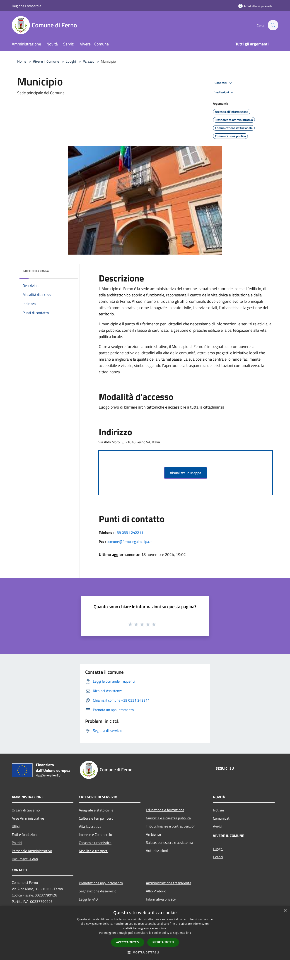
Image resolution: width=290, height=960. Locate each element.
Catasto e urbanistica (95, 842)
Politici (17, 842)
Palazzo (88, 61)
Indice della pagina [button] (36, 271)
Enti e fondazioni (25, 834)
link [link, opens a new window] (188, 933)
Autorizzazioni (157, 850)
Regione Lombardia (26, 6)
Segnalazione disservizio (97, 891)
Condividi (224, 83)
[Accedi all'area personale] (255, 6)
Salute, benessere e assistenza (169, 842)
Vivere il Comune (46, 61)
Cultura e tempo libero (96, 818)
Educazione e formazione (165, 810)
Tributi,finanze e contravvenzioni (171, 826)
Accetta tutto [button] (127, 942)
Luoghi (71, 61)
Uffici (16, 826)
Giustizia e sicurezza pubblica (168, 818)
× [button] (285, 911)
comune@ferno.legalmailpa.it (129, 541)
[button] (145, 952)
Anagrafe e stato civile (96, 810)
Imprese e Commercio (95, 834)
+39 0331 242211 (129, 532)
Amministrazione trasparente (168, 883)
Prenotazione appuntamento (101, 883)
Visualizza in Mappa (185, 472)
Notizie (218, 810)
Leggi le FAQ (88, 899)
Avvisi (217, 826)
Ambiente (153, 834)
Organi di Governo (26, 810)
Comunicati (221, 818)
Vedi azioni (225, 92)
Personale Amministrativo (32, 851)
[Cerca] (272, 25)
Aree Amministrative (28, 818)
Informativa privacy (161, 899)
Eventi (218, 857)
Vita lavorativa (90, 826)
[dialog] (145, 933)
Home (21, 61)
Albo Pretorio (156, 891)
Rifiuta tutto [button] (163, 942)
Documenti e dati (25, 859)
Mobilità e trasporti (93, 851)
